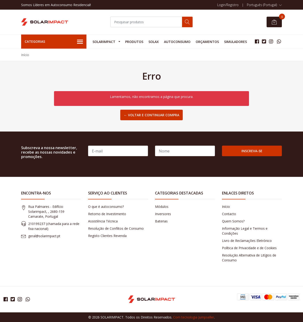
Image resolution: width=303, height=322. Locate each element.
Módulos (161, 206)
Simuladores (235, 41)
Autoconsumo (177, 41)
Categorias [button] (54, 41)
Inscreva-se (251, 151)
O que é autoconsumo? (106, 206)
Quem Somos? (233, 221)
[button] (264, 5)
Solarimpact (104, 41)
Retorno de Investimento (107, 214)
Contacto (229, 214)
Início (226, 206)
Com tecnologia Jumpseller (193, 317)
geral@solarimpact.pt (44, 236)
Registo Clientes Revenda (107, 235)
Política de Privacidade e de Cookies (249, 248)
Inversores (163, 214)
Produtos (134, 41)
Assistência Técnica (103, 221)
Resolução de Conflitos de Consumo (116, 228)
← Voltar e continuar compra (151, 115)
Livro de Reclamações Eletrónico (247, 240)
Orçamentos (207, 41)
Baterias (161, 221)
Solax (153, 41)
